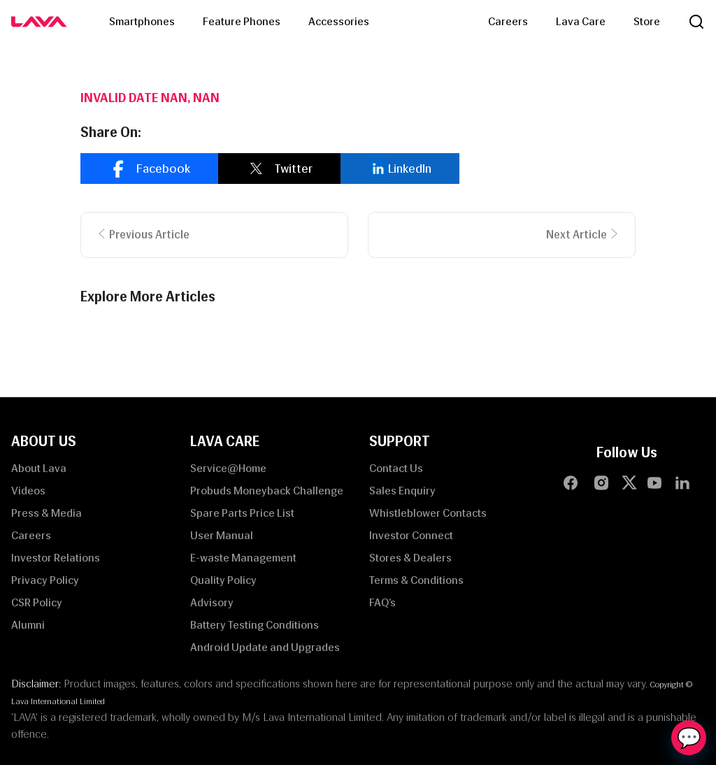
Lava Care (581, 21)
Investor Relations (55, 557)
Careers (508, 21)
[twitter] (279, 168)
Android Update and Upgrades (265, 647)
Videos (28, 490)
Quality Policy (223, 580)
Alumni (28, 624)
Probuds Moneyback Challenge (266, 490)
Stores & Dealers (410, 557)
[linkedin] (400, 168)
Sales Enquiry (402, 490)
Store (646, 21)
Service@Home (228, 468)
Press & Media (46, 513)
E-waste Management (243, 557)
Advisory (212, 602)
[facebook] (149, 168)
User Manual (221, 535)
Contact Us (396, 468)
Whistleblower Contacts (428, 513)
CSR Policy (36, 602)
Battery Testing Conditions (254, 624)
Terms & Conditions (416, 580)
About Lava (38, 468)
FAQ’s (382, 602)
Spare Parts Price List (242, 513)
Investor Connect (411, 535)
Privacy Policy (45, 580)
